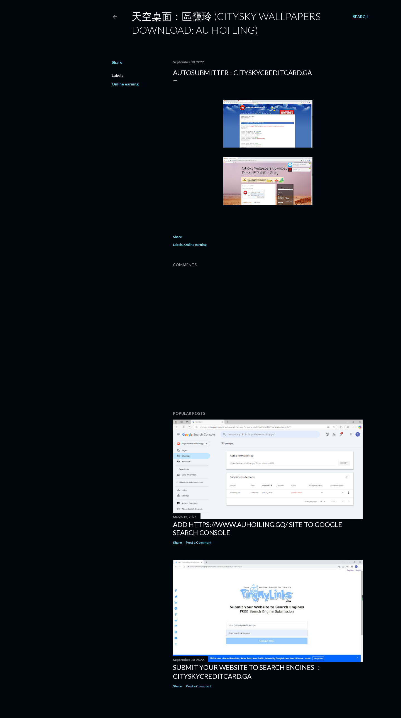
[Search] (360, 16)
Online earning (125, 84)
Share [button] (117, 62)
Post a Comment (199, 542)
